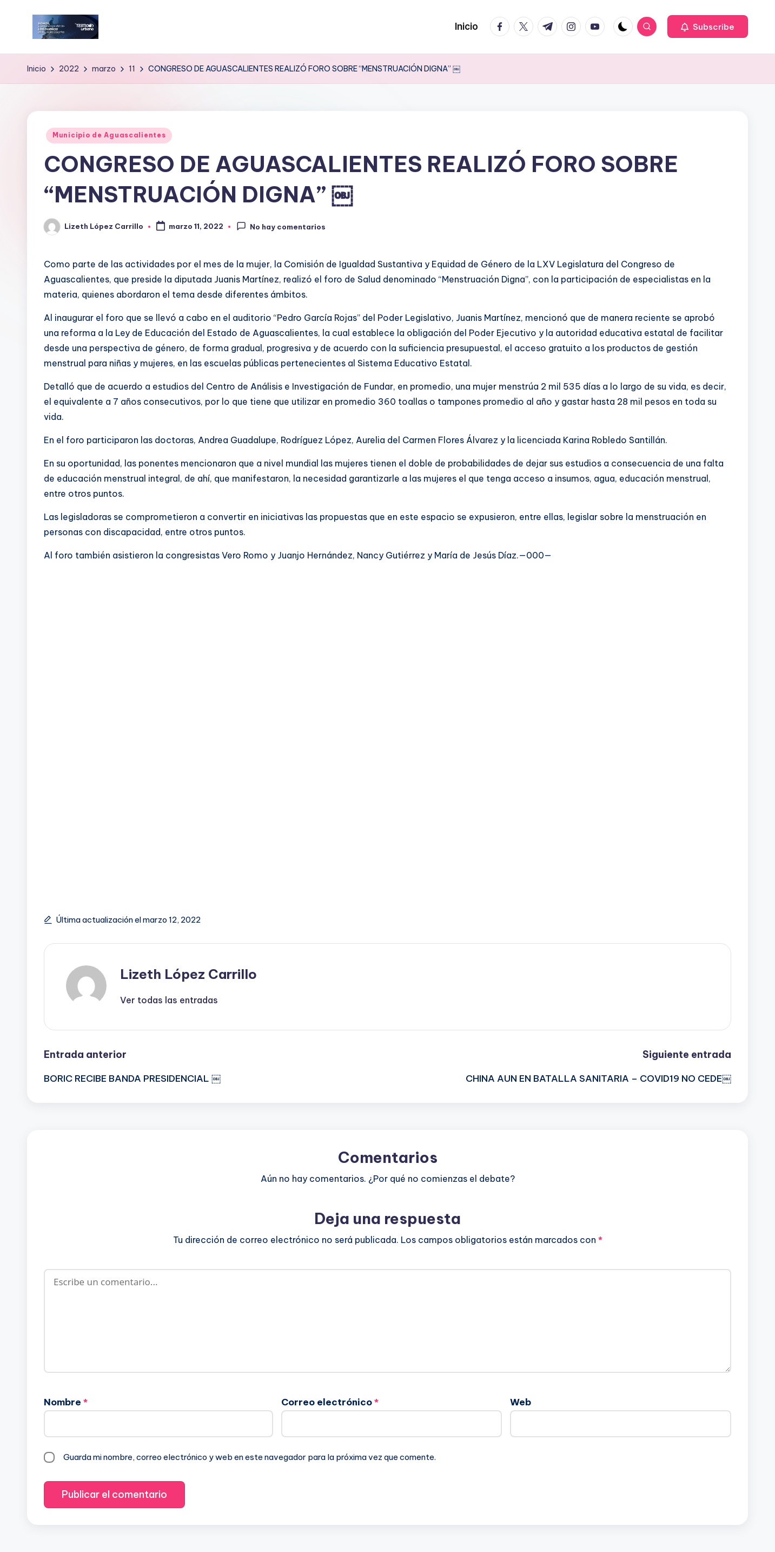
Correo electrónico (330, 1402)
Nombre (66, 1402)
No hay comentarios (281, 226)
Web (520, 1402)
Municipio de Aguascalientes (108, 135)
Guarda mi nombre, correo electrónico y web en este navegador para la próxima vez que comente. (249, 1457)
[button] (707, 26)
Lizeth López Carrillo (188, 974)
